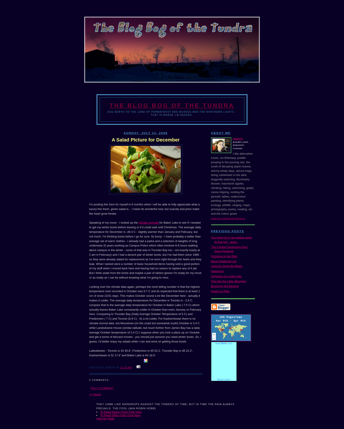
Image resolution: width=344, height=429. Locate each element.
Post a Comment (102, 388)
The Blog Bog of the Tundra (171, 105)
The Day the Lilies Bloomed (228, 281)
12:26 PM (125, 367)
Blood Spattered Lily (223, 261)
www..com (223, 343)
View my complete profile (228, 218)
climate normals (149, 222)
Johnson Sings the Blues (226, 266)
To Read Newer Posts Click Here (121, 412)
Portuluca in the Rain (224, 256)
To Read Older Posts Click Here (120, 415)
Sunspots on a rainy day (226, 276)
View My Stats (105, 418)
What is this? (224, 379)
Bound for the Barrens (225, 286)
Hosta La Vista (220, 291)
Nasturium (217, 271)
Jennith (238, 139)
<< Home (95, 394)
